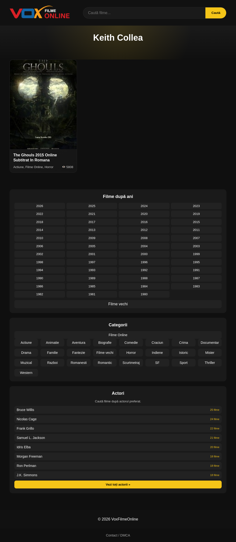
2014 (39, 230)
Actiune (26, 343)
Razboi (52, 363)
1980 (144, 294)
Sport (183, 363)
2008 (144, 238)
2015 (196, 222)
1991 (196, 270)
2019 (196, 214)
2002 (39, 254)
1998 (39, 262)
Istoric (183, 353)
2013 (91, 230)
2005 (91, 246)
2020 (144, 214)
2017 (91, 222)
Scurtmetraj (131, 363)
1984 (144, 286)
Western (26, 373)
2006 (39, 246)
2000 (144, 254)
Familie (52, 353)
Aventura (78, 343)
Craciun (157, 343)
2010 (39, 238)
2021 (91, 214)
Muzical (26, 363)
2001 (91, 254)
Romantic (105, 363)
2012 (144, 230)
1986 (39, 286)
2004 (144, 246)
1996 (144, 262)
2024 (144, 206)
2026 (39, 206)
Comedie (131, 343)
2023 (196, 206)
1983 (196, 286)
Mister (209, 353)
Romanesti (79, 363)
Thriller (210, 363)
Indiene (157, 353)
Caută (215, 13)
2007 (196, 238)
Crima (183, 343)
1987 (196, 278)
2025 (91, 206)
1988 (144, 278)
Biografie (104, 343)
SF (157, 363)
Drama (26, 353)
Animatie (52, 343)
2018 (39, 222)
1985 (91, 286)
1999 (196, 254)
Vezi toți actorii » (118, 484)
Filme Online (118, 335)
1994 (39, 270)
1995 (196, 262)
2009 (91, 238)
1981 (91, 294)
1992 (144, 270)
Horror (131, 353)
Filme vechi (118, 304)
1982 (39, 294)
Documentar (210, 343)
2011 (196, 230)
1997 (91, 262)
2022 (39, 214)
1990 (39, 278)
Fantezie (78, 353)
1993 (91, 270)
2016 (144, 222)
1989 (91, 278)
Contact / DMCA (118, 535)
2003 (196, 246)
